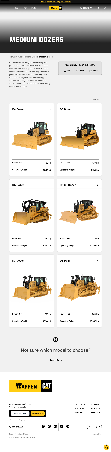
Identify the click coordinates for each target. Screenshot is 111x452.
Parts (33, 8)
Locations (79, 408)
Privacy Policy (14, 434)
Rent (16, 8)
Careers (95, 404)
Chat (80, 70)
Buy (25, 8)
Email (93, 70)
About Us (95, 408)
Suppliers (79, 412)
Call (66, 71)
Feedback (95, 412)
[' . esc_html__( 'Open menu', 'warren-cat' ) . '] (9, 8)
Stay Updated (37, 413)
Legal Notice (24, 434)
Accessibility (97, 434)
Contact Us (79, 404)
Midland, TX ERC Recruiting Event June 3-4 (56, 2)
